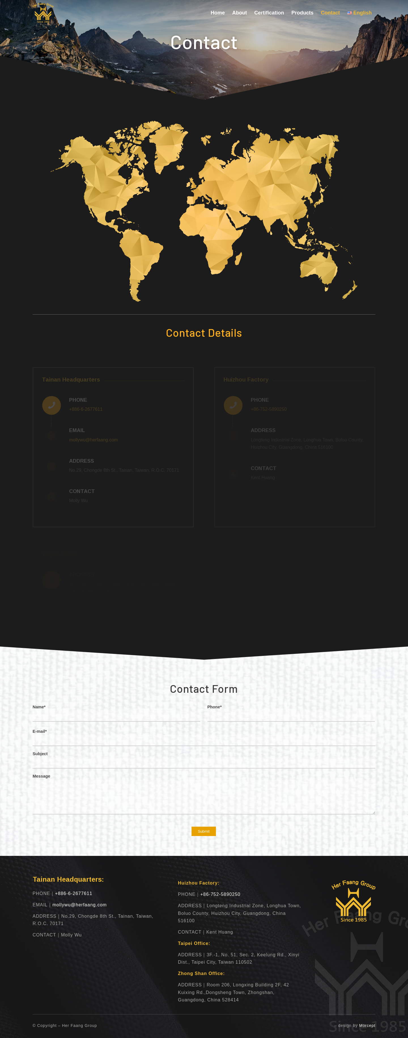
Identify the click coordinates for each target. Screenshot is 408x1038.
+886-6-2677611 (86, 409)
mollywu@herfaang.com (93, 439)
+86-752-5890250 (220, 894)
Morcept (367, 1025)
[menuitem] (218, 13)
